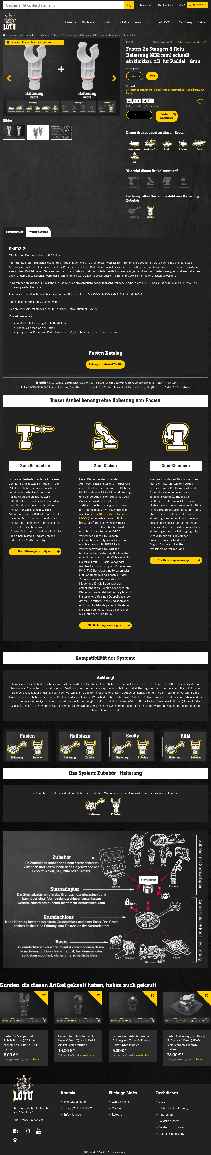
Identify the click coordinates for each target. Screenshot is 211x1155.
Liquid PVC (162, 22)
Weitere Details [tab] (38, 231)
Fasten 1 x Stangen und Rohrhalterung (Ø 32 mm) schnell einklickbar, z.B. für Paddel (21, 1042)
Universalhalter (28, 34)
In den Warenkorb (168, 116)
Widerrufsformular (171, 1127)
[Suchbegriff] (63, 5)
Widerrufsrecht (169, 1121)
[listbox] (24, 1007)
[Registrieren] (166, 5)
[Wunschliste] (182, 5)
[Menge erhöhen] (148, 113)
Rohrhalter (44, 34)
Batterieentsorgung (171, 1133)
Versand (117, 1108)
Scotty (107, 22)
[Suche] (129, 5)
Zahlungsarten (121, 1101)
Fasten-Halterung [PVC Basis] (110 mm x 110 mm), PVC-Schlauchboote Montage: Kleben (186, 1042)
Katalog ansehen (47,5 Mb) (105, 364)
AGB (162, 1101)
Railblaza (88, 22)
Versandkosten (153, 106)
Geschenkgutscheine (192, 22)
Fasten (69, 22)
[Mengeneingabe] (135, 115)
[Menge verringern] (148, 117)
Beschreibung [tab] (15, 231)
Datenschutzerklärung (173, 1108)
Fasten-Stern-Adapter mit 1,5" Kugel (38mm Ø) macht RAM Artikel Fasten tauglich (77, 1040)
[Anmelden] (146, 5)
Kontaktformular (75, 1101)
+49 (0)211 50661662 (78, 1108)
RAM (123, 22)
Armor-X (141, 22)
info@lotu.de (72, 1114)
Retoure (117, 1114)
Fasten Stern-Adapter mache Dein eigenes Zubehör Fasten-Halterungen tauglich (131, 1040)
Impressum (166, 1114)
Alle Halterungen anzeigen (38, 552)
